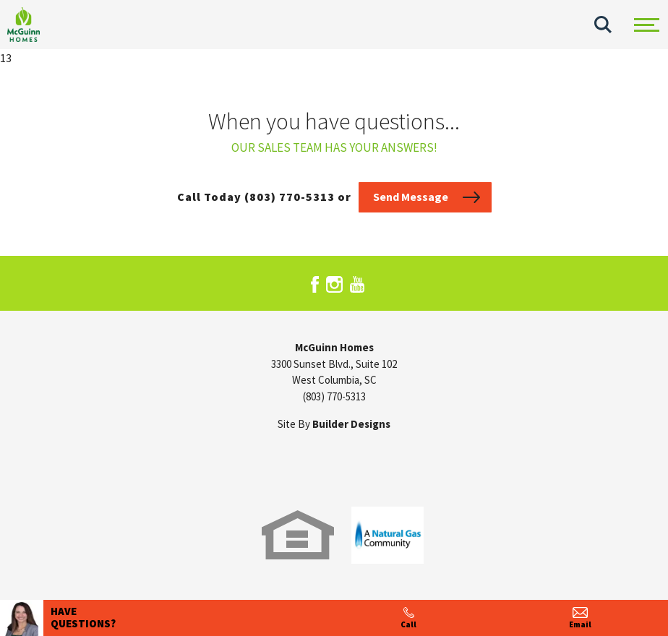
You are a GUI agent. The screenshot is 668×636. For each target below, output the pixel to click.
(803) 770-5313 (334, 396)
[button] (603, 24)
